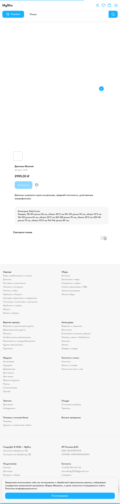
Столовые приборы (71, 404)
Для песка (8, 376)
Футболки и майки (12, 305)
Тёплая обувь (68, 294)
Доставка (7, 471)
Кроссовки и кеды (70, 279)
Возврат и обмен (11, 475)
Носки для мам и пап (72, 369)
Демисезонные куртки (14, 329)
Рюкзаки (66, 341)
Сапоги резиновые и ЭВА (74, 287)
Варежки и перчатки (72, 326)
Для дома (8, 404)
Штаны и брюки (11, 313)
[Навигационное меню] (116, 5)
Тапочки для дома (71, 290)
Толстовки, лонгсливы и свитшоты (20, 301)
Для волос (67, 329)
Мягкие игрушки (11, 380)
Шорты (6, 309)
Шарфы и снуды (70, 348)
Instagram (67, 475)
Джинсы (7, 279)
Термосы (66, 408)
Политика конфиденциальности (21, 488)
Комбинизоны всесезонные (17, 337)
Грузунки (7, 365)
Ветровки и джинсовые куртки (18, 326)
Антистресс (8, 361)
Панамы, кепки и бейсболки (76, 337)
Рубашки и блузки (12, 294)
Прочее (6, 391)
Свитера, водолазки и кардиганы (20, 298)
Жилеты (7, 333)
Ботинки (66, 275)
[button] (97, 5)
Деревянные (9, 369)
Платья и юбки (10, 290)
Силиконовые (10, 387)
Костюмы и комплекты (14, 283)
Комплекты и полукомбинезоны (19, 341)
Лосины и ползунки (13, 287)
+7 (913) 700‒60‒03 (71, 467)
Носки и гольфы (69, 365)
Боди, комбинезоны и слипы (17, 275)
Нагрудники (9, 408)
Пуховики (8, 348)
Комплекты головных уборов (76, 333)
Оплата (7, 467)
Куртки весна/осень (13, 344)
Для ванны (8, 372)
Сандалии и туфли (71, 283)
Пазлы (6, 384)
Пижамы (7, 421)
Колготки (66, 361)
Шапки (65, 344)
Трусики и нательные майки (17, 425)
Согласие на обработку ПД (17, 454)
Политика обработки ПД (15, 450)
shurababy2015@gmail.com (75, 471)
